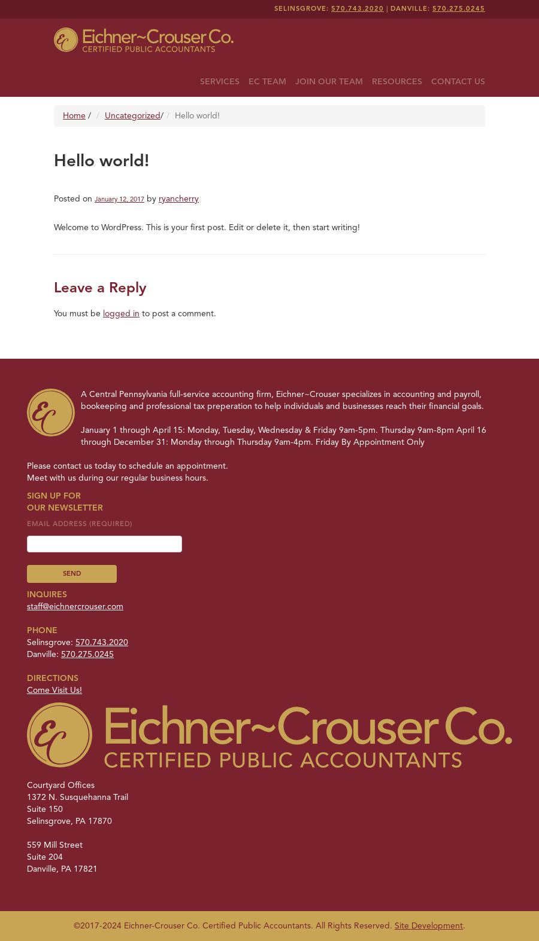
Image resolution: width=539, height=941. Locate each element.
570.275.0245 (458, 9)
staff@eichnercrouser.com (75, 607)
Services (220, 82)
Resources (397, 82)
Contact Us (458, 82)
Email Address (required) (104, 534)
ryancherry (179, 199)
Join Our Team (329, 82)
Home (74, 116)
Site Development (429, 926)
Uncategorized (133, 116)
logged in (121, 314)
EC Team (267, 82)
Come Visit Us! (54, 690)
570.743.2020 (357, 9)
